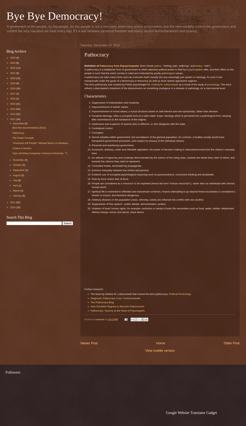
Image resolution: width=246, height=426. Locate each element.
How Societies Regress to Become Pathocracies (117, 306)
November (19, 160)
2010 (13, 207)
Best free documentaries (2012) (29, 127)
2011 (13, 202)
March (16, 190)
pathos (158, 65)
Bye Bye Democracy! (54, 16)
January (17, 195)
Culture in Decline (21, 148)
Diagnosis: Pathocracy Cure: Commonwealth (115, 298)
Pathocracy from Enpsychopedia (119, 65)
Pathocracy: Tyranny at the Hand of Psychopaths (118, 310)
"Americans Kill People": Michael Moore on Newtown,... (41, 143)
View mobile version (160, 350)
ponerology (213, 84)
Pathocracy (18, 133)
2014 (13, 109)
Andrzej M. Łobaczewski (164, 84)
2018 (13, 88)
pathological (168, 73)
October (17, 165)
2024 (13, 57)
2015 (13, 103)
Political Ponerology (180, 294)
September (19, 170)
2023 (13, 62)
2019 (13, 83)
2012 (13, 119)
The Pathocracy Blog (102, 302)
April (15, 185)
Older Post (232, 343)
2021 (13, 73)
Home (160, 343)
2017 (13, 93)
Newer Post (89, 343)
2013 (13, 114)
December (19, 123)
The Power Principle (23, 138)
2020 (13, 78)
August (17, 175)
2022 (13, 67)
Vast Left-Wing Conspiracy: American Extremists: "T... (40, 153)
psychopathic (195, 69)
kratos (199, 65)
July (15, 180)
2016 (13, 98)
